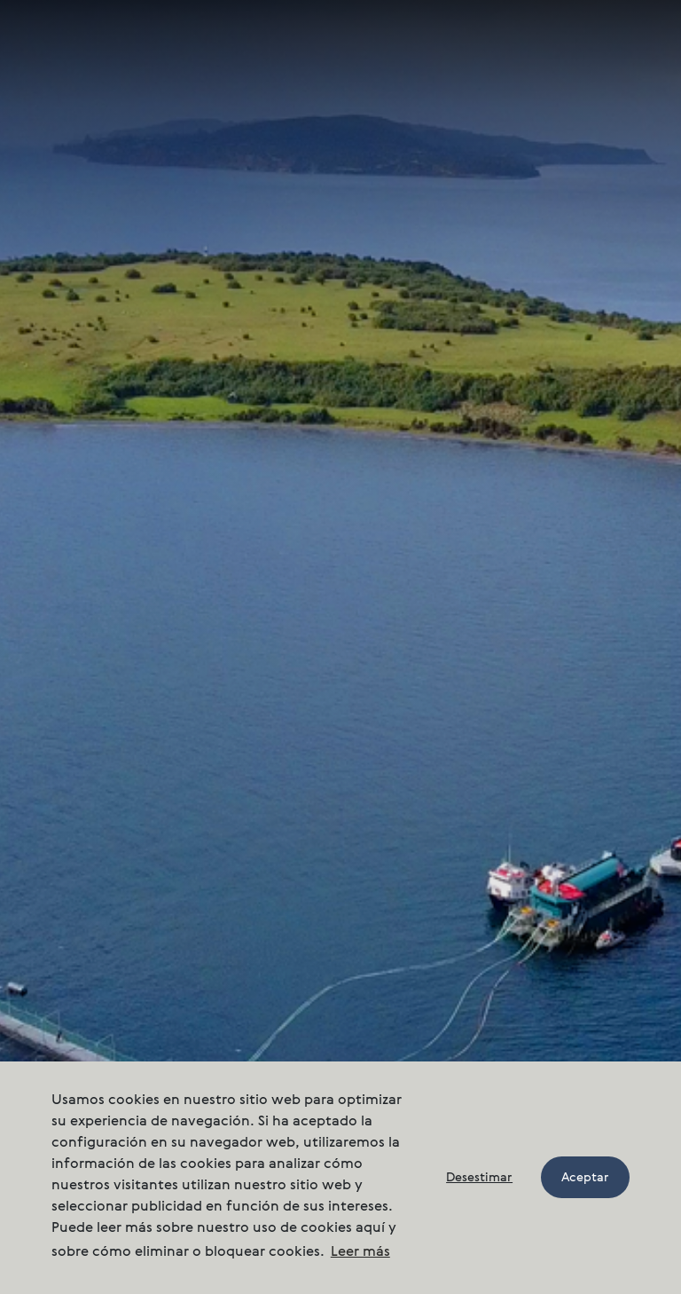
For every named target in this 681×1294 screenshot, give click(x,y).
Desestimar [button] (479, 1178)
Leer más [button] (360, 1252)
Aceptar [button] (585, 1178)
